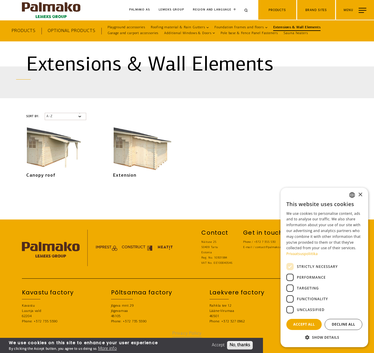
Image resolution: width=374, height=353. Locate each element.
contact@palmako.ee (269, 247)
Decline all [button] (343, 324)
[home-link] (51, 10)
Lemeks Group (171, 9)
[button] (324, 337)
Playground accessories (126, 27)
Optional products (71, 31)
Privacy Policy (187, 333)
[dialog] (324, 267)
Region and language (212, 9)
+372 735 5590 (46, 321)
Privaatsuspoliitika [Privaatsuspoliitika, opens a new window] (302, 253)
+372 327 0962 (233, 321)
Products (24, 31)
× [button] (360, 195)
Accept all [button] (304, 324)
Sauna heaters (295, 33)
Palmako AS (139, 9)
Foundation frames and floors (239, 27)
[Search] (248, 10)
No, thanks (240, 345)
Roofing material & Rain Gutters (178, 27)
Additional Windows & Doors (187, 33)
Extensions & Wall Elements (297, 27)
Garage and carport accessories (133, 33)
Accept (218, 345)
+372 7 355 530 (265, 242)
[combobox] (352, 195)
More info (107, 348)
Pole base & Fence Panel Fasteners (249, 33)
